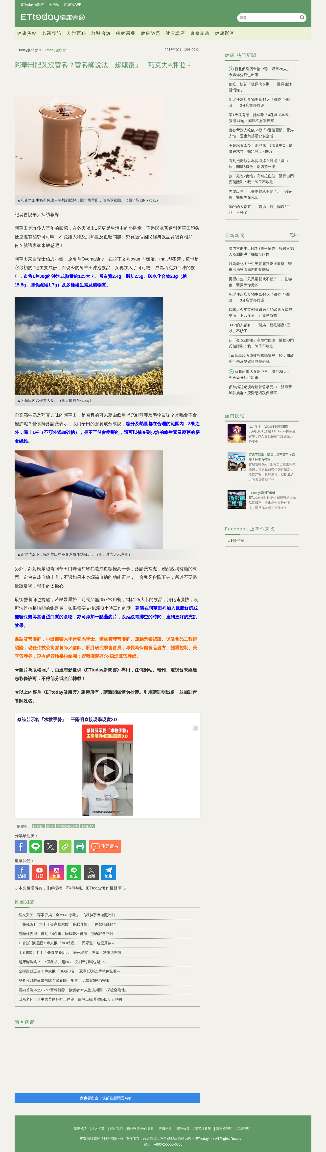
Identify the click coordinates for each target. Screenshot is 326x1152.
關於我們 (116, 1129)
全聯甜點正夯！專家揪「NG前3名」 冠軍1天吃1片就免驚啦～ (69, 971)
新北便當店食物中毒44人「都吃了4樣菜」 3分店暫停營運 (260, 102)
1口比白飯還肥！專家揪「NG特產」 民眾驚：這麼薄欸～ (67, 943)
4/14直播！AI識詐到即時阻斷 (268, 426)
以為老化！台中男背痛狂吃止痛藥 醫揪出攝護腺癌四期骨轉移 (70, 999)
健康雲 (53, 17)
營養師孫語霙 (67, 826)
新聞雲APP (72, 4)
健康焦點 (27, 33)
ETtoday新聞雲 (32, 4)
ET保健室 (236, 540)
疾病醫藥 (126, 33)
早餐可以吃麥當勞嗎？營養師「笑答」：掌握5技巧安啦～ (66, 980)
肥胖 (50, 826)
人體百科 (76, 33)
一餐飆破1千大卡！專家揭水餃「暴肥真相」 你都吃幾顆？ (68, 924)
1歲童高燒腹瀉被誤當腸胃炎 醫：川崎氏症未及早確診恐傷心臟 (261, 358)
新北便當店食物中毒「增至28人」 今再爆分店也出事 (261, 71)
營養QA (87, 826)
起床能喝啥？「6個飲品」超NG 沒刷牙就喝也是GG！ (64, 962)
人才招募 (98, 1129)
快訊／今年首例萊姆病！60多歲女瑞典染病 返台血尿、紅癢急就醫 (260, 312)
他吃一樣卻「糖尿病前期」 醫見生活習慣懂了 (260, 87)
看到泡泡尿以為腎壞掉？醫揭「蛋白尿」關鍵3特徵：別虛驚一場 (258, 164)
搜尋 (302, 17)
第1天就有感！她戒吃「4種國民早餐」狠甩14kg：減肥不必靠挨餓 (260, 118)
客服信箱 (165, 1129)
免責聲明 (243, 1129)
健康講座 (175, 33)
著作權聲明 (224, 1129)
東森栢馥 (200, 33)
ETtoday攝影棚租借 (262, 493)
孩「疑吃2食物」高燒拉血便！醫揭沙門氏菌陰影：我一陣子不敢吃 (261, 179)
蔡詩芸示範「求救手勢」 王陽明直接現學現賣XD (67, 719)
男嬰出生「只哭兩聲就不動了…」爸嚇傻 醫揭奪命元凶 (260, 194)
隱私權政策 (203, 1129)
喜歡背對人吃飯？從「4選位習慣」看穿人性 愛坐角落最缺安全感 (261, 133)
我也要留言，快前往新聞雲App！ (107, 1098)
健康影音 (225, 33)
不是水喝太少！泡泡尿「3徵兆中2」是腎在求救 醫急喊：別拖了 (260, 148)
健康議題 (151, 33)
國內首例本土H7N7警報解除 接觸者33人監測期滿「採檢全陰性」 (74, 990)
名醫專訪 (52, 33)
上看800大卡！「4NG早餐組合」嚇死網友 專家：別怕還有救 (70, 952)
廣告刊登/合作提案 (140, 1129)
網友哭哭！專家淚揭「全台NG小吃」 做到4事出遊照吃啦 (67, 915)
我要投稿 (80, 1129)
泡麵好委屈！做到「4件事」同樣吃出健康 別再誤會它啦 (66, 933)
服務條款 (183, 1129)
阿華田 (38, 826)
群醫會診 (101, 33)
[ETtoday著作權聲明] (104, 888)
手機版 (54, 4)
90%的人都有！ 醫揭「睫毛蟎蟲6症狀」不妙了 (259, 209)
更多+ (294, 235)
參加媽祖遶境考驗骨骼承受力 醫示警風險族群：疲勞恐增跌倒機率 (260, 390)
